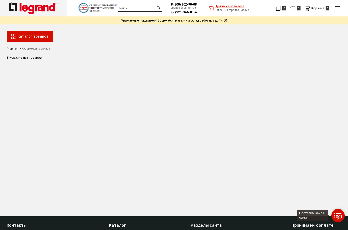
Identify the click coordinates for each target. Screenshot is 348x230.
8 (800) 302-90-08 (184, 4)
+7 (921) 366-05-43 (184, 12)
